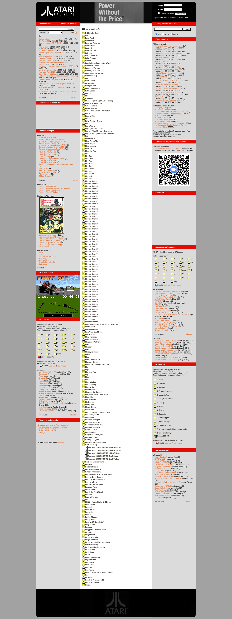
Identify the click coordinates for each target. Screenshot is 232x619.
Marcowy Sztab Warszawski (166, 85)
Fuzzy (86, 585)
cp (190, 259)
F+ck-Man (87, 98)
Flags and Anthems (92, 342)
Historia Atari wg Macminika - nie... (168, 73)
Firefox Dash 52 (90, 309)
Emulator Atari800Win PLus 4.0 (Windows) (55, 188)
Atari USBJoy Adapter (163, 344)
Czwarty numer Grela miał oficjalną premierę (56, 84)
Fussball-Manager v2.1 (93, 580)
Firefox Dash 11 (90, 206)
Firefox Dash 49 (90, 302)
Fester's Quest (89, 108)
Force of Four (89, 430)
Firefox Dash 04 (90, 189)
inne (57, 354)
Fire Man (87, 164)
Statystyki (41, 433)
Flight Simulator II (91, 359)
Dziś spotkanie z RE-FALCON (50, 43)
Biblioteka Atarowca (45, 196)
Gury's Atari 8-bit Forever (48, 256)
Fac (85, 36)
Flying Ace (88, 405)
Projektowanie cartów (163, 467)
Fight (86, 123)
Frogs (41, 376)
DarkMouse (159, 498)
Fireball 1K (88, 174)
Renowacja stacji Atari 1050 (165, 65)
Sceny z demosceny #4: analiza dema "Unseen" (57, 91)
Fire (85, 154)
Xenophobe (43, 386)
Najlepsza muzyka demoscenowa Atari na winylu (58, 76)
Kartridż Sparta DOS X (48, 143)
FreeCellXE (88, 509)
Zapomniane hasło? (161, 18)
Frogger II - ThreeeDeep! (94, 530)
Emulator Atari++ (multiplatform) (51, 190)
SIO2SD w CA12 (161, 463)
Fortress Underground (93, 462)
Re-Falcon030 (44, 41)
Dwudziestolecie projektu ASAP (51, 80)
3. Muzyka (159, 387)
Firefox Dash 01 (90, 181)
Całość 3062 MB (46, 357)
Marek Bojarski (160, 328)
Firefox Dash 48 (90, 299)
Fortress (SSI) (89, 445)
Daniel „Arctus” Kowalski (164, 303)
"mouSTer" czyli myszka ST (165, 342)
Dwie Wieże (43, 401)
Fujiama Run (89, 560)
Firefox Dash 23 (90, 236)
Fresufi (86, 514)
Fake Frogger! (89, 58)
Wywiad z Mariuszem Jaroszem (167, 291)
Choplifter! (43, 378)
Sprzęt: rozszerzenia (163, 348)
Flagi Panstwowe (91, 339)
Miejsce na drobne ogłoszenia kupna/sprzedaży (173, 354)
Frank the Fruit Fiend (92, 492)
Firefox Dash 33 (90, 261)
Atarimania (43, 258)
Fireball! (87, 171)
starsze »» (74, 97)
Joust (41, 380)
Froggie (87, 532)
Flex (85, 357)
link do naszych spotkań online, (167, 148)
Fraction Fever (89, 487)
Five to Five (88, 334)
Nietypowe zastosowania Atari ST (168, 69)
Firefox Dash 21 (90, 231)
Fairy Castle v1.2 (90, 56)
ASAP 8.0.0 (43, 49)
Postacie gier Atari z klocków (50, 53)
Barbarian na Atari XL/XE (164, 57)
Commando (43, 382)
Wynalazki (157, 455)
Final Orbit (88, 148)
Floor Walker (89, 382)
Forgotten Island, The (92, 435)
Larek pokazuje (45, 157)
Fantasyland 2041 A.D (92, 73)
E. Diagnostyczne (162, 425)
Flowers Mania (89, 389)
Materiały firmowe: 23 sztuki (50, 241)
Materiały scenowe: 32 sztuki (50, 237)
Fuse (85, 575)
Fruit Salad (88, 552)
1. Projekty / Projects (163, 108)
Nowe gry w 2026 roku (47, 70)
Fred (85, 499)
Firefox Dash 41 (90, 282)
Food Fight (88, 417)
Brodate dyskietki (45, 56)
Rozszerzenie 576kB (163, 486)
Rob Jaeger (159, 318)
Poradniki (41, 135)
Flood (86, 380)
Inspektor (42, 409)
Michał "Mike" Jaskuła (163, 299)
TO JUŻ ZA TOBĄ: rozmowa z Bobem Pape (172, 314)
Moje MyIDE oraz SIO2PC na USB (168, 478)
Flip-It (86, 375)
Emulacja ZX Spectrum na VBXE (51, 159)
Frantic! (87, 494)
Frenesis (87, 512)
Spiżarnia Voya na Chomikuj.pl (51, 245)
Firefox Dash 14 (90, 214)
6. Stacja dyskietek (163, 399)
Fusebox (87, 577)
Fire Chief (87, 159)
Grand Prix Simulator (47, 411)
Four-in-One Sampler (92, 484)
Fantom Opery (89, 76)
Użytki (166, 34)
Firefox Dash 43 (90, 287)
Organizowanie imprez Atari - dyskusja (53, 425)
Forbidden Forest (91, 427)
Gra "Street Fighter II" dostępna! (51, 87)
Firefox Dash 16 (90, 219)
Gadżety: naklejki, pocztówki (166, 350)
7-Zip (58, 366)
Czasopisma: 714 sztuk (48, 235)
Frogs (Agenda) (90, 537)
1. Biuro (158, 380)
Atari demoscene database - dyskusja (52, 427)
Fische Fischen (90, 322)
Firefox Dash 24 (90, 239)
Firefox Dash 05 (90, 191)
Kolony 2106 (43, 389)
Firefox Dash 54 (90, 314)
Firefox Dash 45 (90, 292)
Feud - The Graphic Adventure (96, 111)
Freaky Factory (90, 497)
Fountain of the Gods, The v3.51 (97, 474)
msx (182, 270)
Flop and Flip (89, 385)
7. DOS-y (159, 403)
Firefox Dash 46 (90, 294)
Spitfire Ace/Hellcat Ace (48, 393)
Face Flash (88, 38)
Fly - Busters (89, 400)
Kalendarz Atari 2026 (47, 58)
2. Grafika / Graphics (163, 110)
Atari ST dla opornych (47, 170)
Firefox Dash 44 (90, 289)
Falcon (86, 61)
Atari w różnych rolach (163, 492)
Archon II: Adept (45, 391)
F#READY (159, 301)
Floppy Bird (88, 387)
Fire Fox (87, 161)
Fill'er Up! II (88, 138)
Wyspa (41, 395)
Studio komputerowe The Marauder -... (170, 54)
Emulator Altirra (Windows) (49, 192)
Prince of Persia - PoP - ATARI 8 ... (168, 46)
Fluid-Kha (87, 397)
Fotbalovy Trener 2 (91, 469)
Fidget (86, 113)
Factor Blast (89, 46)
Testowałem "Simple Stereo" (166, 472)
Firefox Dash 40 (90, 279)
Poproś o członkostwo (179, 18)
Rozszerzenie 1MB (162, 474)
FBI (85, 96)
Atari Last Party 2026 (47, 72)
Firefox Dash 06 (90, 194)
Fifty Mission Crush (92, 121)
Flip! (85, 370)
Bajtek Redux (44, 247)
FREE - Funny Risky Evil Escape (97, 502)
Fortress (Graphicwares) (94, 442)
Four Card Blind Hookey (94, 479)
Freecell (87, 507)
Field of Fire (88, 116)
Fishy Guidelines (90, 329)
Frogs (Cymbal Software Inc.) (96, 542)
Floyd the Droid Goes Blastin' (96, 395)
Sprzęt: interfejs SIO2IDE (164, 358)
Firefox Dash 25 (90, 241)
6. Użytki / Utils (160, 117)
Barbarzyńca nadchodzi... (49, 39)
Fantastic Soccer (90, 66)
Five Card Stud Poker (92, 332)
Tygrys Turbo (160, 470)
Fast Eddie (88, 83)
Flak (85, 344)
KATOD (158, 305)
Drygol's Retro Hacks (47, 262)
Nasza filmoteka (45, 60)
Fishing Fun (88, 327)
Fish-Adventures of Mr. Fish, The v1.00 (100, 324)
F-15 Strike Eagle (91, 33)
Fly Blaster (88, 402)
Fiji (85, 136)
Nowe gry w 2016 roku (47, 161)
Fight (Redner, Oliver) (92, 128)
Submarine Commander (48, 374)
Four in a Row (89, 482)
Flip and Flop (89, 372)
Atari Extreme (44, 47)
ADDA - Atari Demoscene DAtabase (168, 252)
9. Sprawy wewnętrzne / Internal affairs (170, 123)
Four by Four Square (92, 477)
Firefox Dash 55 (90, 317)
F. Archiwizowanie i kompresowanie (170, 429)
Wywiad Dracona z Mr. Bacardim (167, 293)
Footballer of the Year (92, 425)
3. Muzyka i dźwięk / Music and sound (169, 112)
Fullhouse (88, 565)
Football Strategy (91, 422)
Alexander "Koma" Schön (164, 322)
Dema (175, 34)
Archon (41, 397)
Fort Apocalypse (90, 440)
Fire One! (87, 166)
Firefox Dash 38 (90, 274)
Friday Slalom (89, 517)
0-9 (40, 335)
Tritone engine (44, 174)
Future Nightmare (91, 582)
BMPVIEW (43, 168)
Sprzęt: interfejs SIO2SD (164, 360)
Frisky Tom (88, 520)
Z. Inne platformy (162, 433)
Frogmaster (88, 535)
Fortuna (87, 464)
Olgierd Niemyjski (162, 330)
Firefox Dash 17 (90, 221)
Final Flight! (88, 143)
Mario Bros (43, 384)
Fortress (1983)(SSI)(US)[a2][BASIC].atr (103, 450)
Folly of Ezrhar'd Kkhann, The (96, 412)
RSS (74, 32)
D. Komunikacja (162, 422)
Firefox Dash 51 (90, 307)
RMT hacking (160, 96)
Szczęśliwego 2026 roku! (48, 74)
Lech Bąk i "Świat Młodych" (165, 297)
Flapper (87, 347)
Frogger (87, 527)
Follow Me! (88, 410)
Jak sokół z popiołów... (47, 51)
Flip (85, 367)
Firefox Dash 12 (90, 209)
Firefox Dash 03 (90, 186)
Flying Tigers (89, 407)
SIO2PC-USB (160, 459)
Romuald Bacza (161, 309)
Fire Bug (87, 156)
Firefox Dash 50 (90, 304)
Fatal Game (88, 91)
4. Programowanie (163, 391)
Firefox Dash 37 (90, 271)
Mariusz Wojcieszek (162, 307)
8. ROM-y (159, 406)
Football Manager (91, 420)
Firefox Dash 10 (90, 204)
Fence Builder (89, 106)
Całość (44, 366)
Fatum (86, 93)
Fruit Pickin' (88, 550)
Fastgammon (89, 86)
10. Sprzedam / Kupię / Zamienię (167, 125)
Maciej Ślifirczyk (161, 324)
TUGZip (63, 366)
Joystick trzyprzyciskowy (164, 476)
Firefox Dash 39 (90, 277)
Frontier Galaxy (90, 545)
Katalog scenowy (160, 256)
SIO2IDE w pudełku (162, 494)
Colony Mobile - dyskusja (47, 429)
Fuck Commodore (91, 557)
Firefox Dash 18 (90, 224)
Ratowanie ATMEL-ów (163, 465)
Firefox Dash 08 (90, 199)
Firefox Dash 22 (90, 234)
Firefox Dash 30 (90, 254)
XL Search (43, 264)
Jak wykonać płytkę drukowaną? (167, 482)
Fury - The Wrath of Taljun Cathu (97, 572)
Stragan (156, 338)
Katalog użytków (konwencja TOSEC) (168, 440)
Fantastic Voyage (91, 68)
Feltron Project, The (92, 103)
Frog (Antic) (88, 525)
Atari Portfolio (160, 61)
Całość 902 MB (161, 436)
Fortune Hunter (90, 467)
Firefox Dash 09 (90, 201)
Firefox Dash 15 (90, 216)
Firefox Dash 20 (90, 229)
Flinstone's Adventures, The (95, 364)
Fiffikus (87, 118)
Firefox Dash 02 (90, 184)
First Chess (88, 319)
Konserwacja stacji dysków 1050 (51, 147)
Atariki (41, 252)
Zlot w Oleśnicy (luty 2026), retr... (168, 92)
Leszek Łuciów (160, 313)
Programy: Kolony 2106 (164, 346)
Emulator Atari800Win (47, 186)
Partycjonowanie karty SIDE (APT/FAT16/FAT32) (58, 164)
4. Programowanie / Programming (168, 113)
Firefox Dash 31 (90, 256)
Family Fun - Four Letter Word (96, 63)
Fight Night (88, 126)
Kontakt (40, 268)
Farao (86, 78)
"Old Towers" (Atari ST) (48, 372)
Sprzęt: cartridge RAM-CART (166, 352)
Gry (159, 34)
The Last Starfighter (46, 399)
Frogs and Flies (90, 540)
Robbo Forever (44, 388)
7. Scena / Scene (161, 119)
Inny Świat (43, 407)
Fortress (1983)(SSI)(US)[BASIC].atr (101, 456)
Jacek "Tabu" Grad (162, 320)
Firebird (87, 176)
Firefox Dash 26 (90, 244)
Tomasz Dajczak (161, 295)
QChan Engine (44, 176)
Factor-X (87, 48)
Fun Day (87, 567)
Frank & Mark (89, 489)
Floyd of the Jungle (92, 392)
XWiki (41, 254)
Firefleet (87, 179)
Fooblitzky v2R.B (91, 415)
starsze (75, 180)
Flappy (86, 349)
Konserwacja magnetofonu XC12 (52, 149)
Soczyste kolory (161, 488)
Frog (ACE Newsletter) (93, 522)
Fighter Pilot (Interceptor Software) (98, 133)
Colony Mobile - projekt (47, 431)
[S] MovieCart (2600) (163, 50)
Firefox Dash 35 (90, 266)
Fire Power (88, 169)
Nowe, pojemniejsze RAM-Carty (167, 340)
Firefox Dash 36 (90, 269)
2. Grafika (159, 384)
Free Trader (88, 504)
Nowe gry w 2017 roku (47, 155)
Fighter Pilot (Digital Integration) (97, 131)
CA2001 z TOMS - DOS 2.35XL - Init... (170, 81)
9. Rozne (159, 410)
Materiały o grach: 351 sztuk (50, 243)
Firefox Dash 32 (90, 259)
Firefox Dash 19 (90, 226)
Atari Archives (44, 260)
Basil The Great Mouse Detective (52, 403)
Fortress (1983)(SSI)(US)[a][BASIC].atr (102, 453)
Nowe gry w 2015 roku (47, 162)
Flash (86, 354)
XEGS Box (159, 490)
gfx (190, 262)
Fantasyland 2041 (91, 71)
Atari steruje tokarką (162, 496)
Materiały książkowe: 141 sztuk (51, 239)
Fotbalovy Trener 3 (91, 472)
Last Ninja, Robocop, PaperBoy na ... (169, 88)
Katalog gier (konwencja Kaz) (49, 324)
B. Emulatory (161, 414)
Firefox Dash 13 (90, 211)
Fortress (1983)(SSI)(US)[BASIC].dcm (102, 459)
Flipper (86, 377)
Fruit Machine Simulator (93, 547)
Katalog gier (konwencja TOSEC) (51, 361)
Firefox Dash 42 (90, 284)
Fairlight (87, 53)
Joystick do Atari (161, 469)
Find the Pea (89, 151)
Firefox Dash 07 (90, 196)
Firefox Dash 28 (90, 249)
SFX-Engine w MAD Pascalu (50, 139)
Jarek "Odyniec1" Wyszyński (166, 326)
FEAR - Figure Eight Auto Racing (97, 101)
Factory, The (89, 51)
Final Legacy (89, 146)
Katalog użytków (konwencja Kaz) (167, 369)
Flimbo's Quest (90, 362)
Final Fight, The (90, 141)
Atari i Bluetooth (161, 457)
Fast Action (88, 81)
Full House (88, 562)
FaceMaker (88, 41)
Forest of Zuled (90, 432)
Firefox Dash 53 (90, 312)
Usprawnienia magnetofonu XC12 (52, 145)
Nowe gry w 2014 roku (47, 172)
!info (174, 266)
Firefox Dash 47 (90, 297)
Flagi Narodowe (90, 337)
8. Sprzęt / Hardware (163, 121)
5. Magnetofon (161, 395)
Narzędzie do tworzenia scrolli (50, 141)
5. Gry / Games (161, 115)
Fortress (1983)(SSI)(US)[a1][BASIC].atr (103, 447)
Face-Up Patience (91, 43)
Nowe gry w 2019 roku (47, 153)
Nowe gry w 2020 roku (47, 151)
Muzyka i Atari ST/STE (163, 77)
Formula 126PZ (90, 437)
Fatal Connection (91, 88)
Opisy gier (41, 370)
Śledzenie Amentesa (163, 311)
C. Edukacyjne (161, 418)
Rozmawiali (158, 289)
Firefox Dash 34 (90, 264)
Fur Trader (88, 570)
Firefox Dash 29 (90, 251)
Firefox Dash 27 (90, 246)
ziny (174, 281)
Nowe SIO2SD (160, 461)
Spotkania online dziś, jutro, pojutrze (53, 66)
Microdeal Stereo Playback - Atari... (168, 100)
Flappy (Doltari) (90, 352)
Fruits (86, 555)
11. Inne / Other (161, 127)
